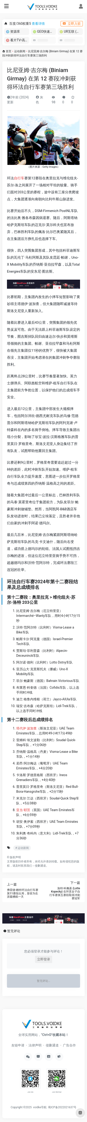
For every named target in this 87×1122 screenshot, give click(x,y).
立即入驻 (72, 23)
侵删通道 (40, 865)
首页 (8, 51)
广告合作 (69, 1045)
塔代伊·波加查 (26, 728)
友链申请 (17, 1045)
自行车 (19, 178)
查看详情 (38, 23)
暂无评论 (13, 931)
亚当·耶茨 (23, 810)
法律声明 (35, 1045)
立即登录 (43, 959)
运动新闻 (19, 51)
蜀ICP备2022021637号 (62, 1107)
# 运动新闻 (22, 848)
